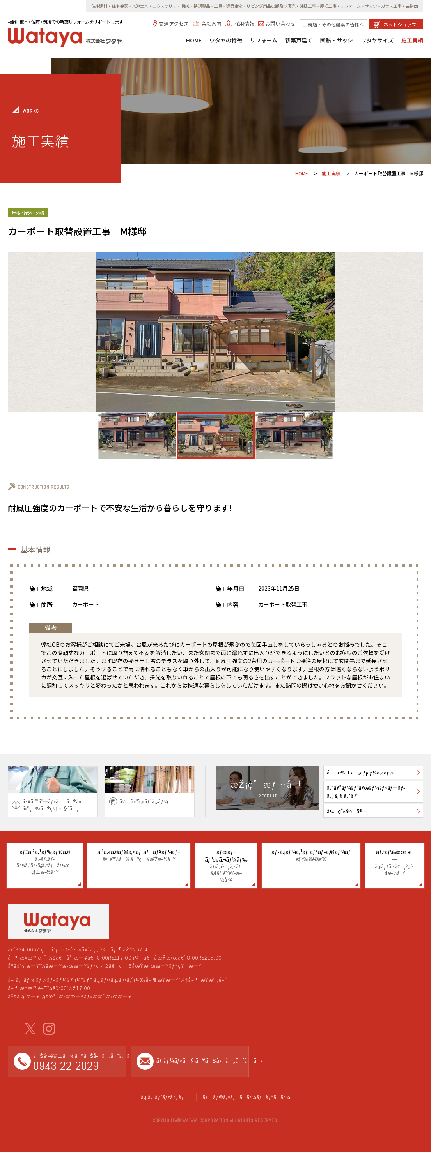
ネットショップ (399, 24)
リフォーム (263, 40)
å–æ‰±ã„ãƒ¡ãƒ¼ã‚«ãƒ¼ (360, 772)
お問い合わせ (280, 23)
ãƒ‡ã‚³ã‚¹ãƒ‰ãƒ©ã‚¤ (44, 861)
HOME (194, 40)
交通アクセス (174, 23)
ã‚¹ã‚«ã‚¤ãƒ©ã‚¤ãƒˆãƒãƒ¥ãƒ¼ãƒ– (139, 855)
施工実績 (412, 40)
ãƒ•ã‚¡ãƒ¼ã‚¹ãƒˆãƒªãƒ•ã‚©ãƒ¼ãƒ (311, 855)
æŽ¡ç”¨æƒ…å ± (267, 789)
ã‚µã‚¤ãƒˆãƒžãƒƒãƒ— (165, 1097)
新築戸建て (298, 40)
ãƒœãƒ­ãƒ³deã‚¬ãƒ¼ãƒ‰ (226, 865)
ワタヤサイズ (377, 40)
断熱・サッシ (336, 40)
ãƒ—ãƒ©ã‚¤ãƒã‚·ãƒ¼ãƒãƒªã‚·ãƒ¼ (246, 1097)
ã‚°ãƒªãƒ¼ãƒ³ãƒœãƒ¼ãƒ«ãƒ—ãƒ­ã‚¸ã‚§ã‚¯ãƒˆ (366, 791)
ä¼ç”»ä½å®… (347, 811)
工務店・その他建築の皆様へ (333, 24)
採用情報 (244, 23)
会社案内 (211, 23)
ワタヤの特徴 (225, 40)
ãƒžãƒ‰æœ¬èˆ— (395, 862)
